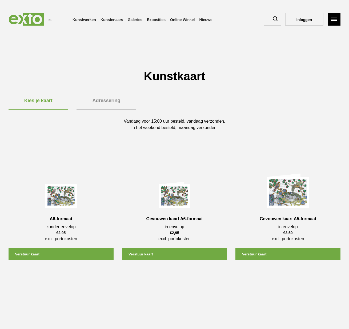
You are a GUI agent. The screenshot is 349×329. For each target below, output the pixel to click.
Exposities (156, 20)
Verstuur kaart (28, 254)
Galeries (135, 20)
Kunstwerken (84, 20)
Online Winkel (182, 20)
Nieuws (205, 20)
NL (50, 20)
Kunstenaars (112, 20)
